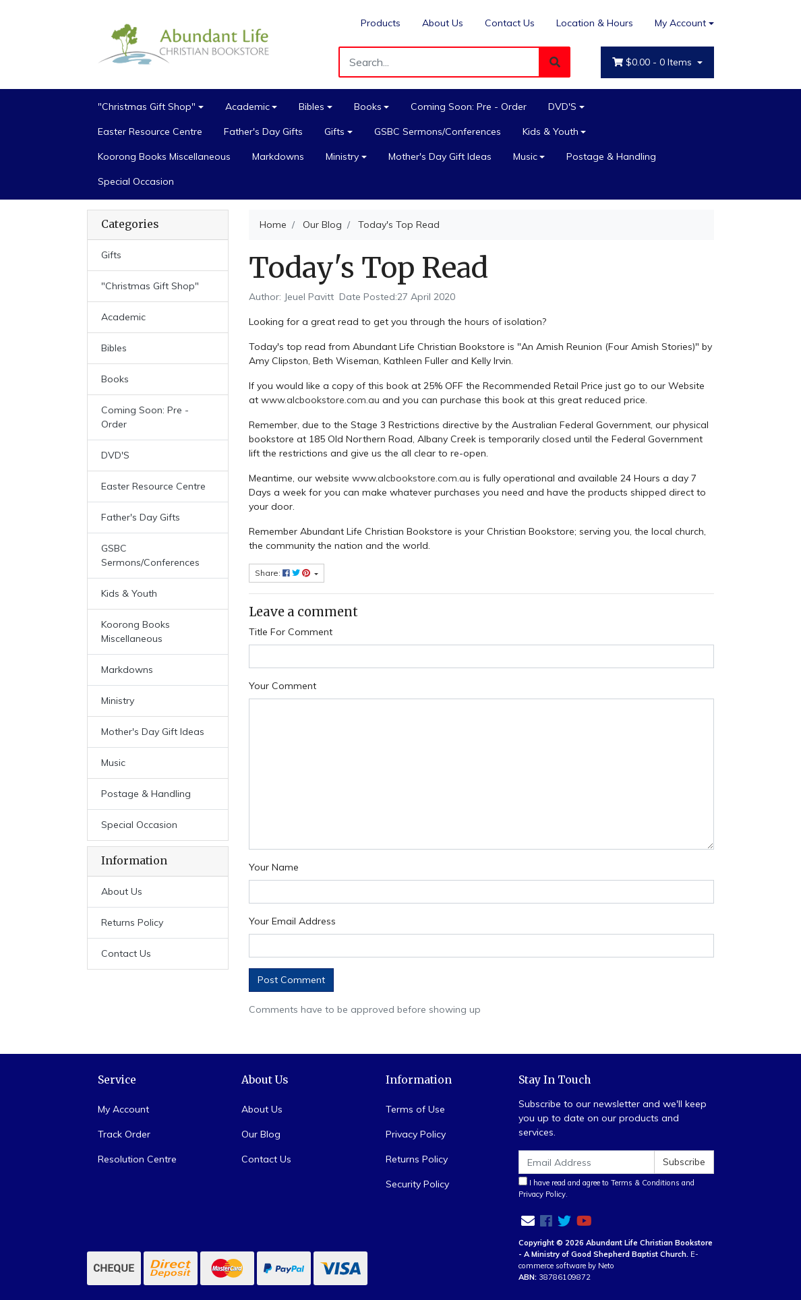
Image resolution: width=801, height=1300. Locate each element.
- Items (653, 62)
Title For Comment (290, 632)
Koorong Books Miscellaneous (164, 156)
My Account (123, 1109)
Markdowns (278, 156)
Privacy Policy (416, 1134)
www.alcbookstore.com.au (320, 400)
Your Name (274, 867)
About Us (442, 23)
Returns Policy (132, 922)
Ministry (342, 156)
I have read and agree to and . (606, 1188)
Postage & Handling (611, 156)
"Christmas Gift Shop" (147, 106)
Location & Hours (594, 23)
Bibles (311, 106)
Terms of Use (415, 1109)
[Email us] (528, 1220)
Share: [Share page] (283, 573)
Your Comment (282, 686)
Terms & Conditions (645, 1182)
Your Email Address (292, 921)
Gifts (334, 131)
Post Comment (291, 980)
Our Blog (260, 1134)
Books (368, 106)
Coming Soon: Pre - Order (469, 106)
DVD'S (562, 106)
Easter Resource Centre (150, 131)
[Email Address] (586, 1162)
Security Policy (417, 1184)
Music (525, 156)
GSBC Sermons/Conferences (437, 131)
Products (380, 23)
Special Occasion (136, 181)
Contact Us (510, 23)
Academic (247, 106)
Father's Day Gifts (263, 131)
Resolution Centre (137, 1159)
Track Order (124, 1134)
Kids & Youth (550, 131)
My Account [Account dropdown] (680, 23)
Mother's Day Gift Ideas (440, 156)
